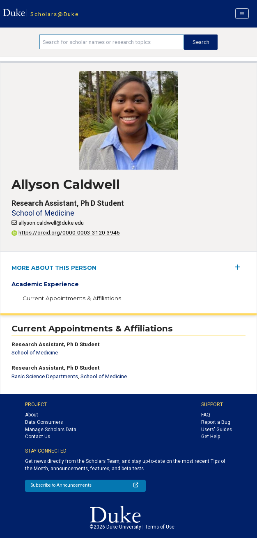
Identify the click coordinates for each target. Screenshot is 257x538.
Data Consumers (44, 422)
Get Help (210, 436)
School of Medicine (42, 213)
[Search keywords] (111, 41)
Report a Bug (215, 422)
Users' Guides (216, 429)
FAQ (205, 415)
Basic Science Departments (44, 376)
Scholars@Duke (54, 14)
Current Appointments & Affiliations (72, 298)
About (31, 415)
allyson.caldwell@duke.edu (51, 222)
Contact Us (37, 436)
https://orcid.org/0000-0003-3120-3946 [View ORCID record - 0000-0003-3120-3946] (65, 232)
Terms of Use (159, 527)
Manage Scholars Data (50, 429)
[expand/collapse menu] (240, 267)
